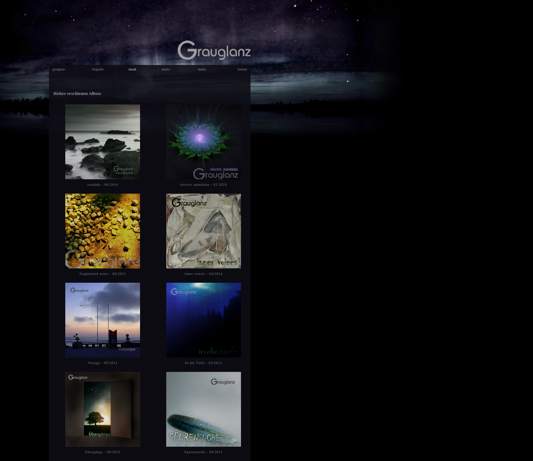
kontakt (242, 69)
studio (165, 69)
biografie (98, 69)
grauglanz (58, 69)
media (202, 69)
